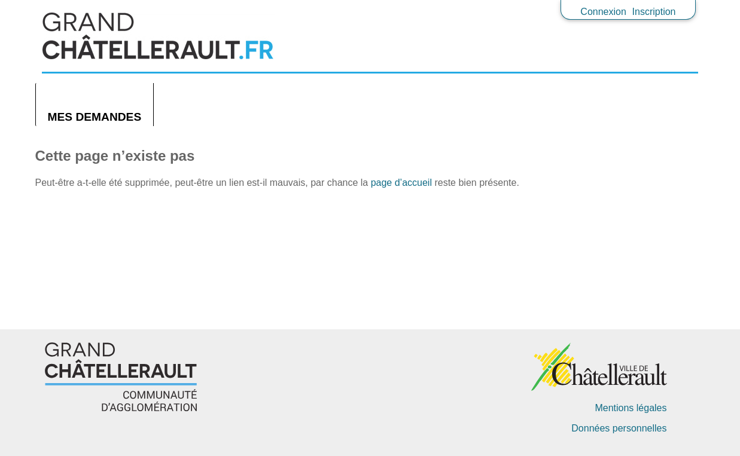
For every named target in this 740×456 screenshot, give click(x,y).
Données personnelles (618, 428)
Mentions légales (630, 408)
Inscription (654, 12)
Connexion (603, 12)
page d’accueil (401, 182)
